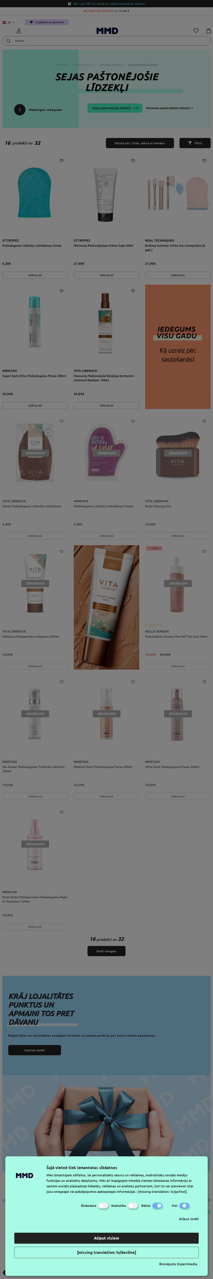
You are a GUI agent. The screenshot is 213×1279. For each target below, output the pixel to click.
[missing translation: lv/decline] (106, 1252)
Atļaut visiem (106, 1238)
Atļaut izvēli (189, 1219)
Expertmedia (187, 1264)
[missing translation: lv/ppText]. (163, 1191)
